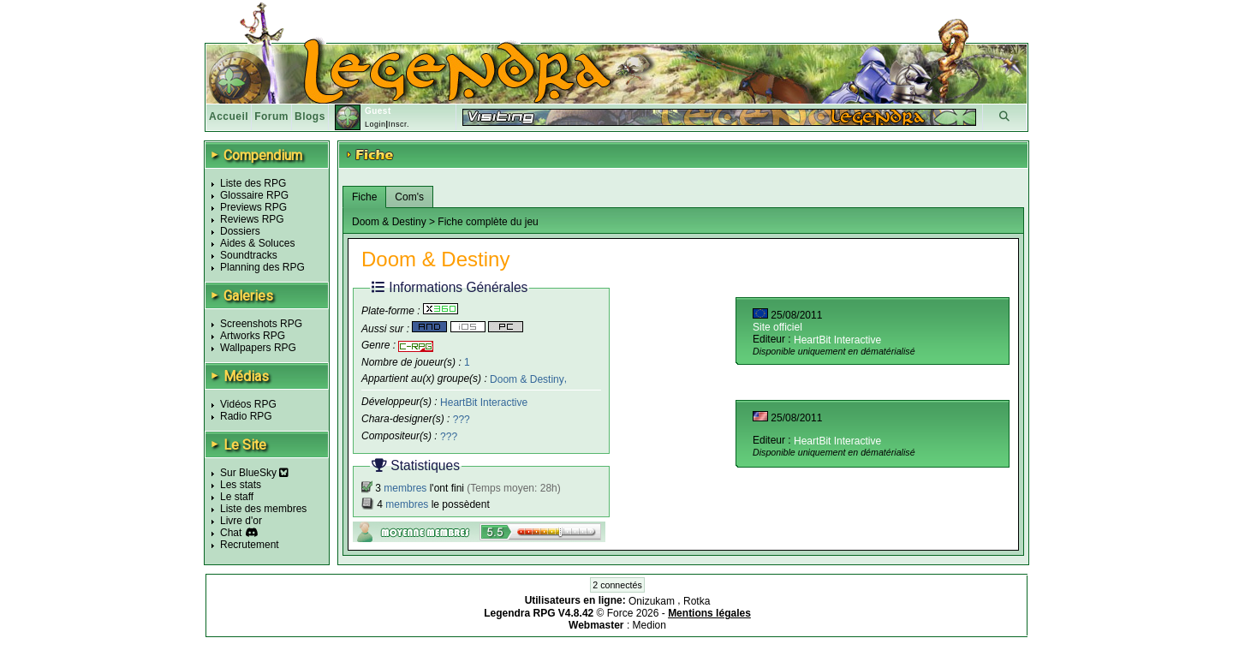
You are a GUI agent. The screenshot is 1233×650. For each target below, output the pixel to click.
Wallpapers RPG (258, 348)
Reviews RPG (252, 219)
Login (375, 124)
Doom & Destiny (527, 379)
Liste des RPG (253, 183)
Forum (271, 116)
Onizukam (652, 601)
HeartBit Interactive (483, 402)
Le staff (236, 497)
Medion (649, 625)
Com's (409, 197)
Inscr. (398, 124)
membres (405, 488)
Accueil (228, 116)
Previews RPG (253, 207)
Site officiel (777, 327)
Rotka (696, 601)
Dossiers (240, 231)
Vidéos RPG (248, 404)
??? (461, 420)
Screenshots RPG (261, 324)
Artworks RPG (252, 336)
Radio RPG (246, 416)
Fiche (364, 197)
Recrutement (249, 545)
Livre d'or (241, 521)
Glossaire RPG (254, 195)
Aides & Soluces (257, 243)
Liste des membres (263, 509)
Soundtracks (248, 255)
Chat (230, 533)
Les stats (240, 485)
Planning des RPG (262, 267)
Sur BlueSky (254, 473)
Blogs (310, 116)
